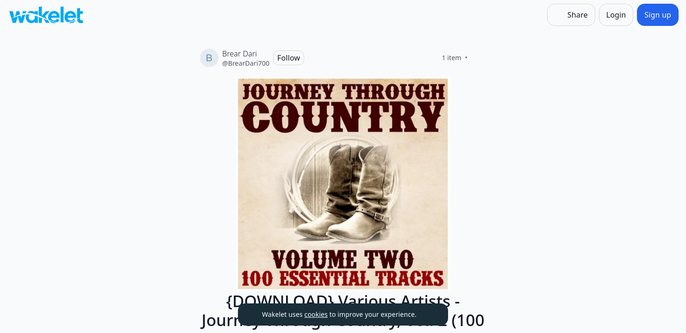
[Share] (571, 15)
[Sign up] (658, 15)
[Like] (478, 57)
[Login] (616, 15)
